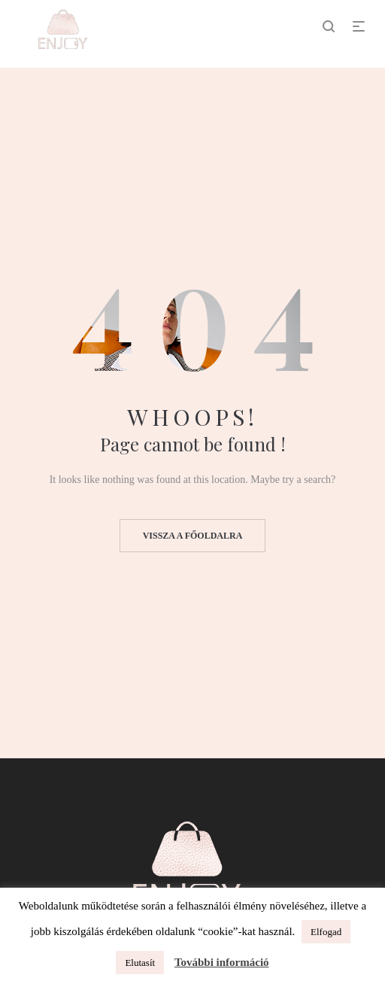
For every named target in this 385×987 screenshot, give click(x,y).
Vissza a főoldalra (193, 535)
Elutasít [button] (140, 962)
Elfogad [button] (326, 931)
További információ (221, 962)
